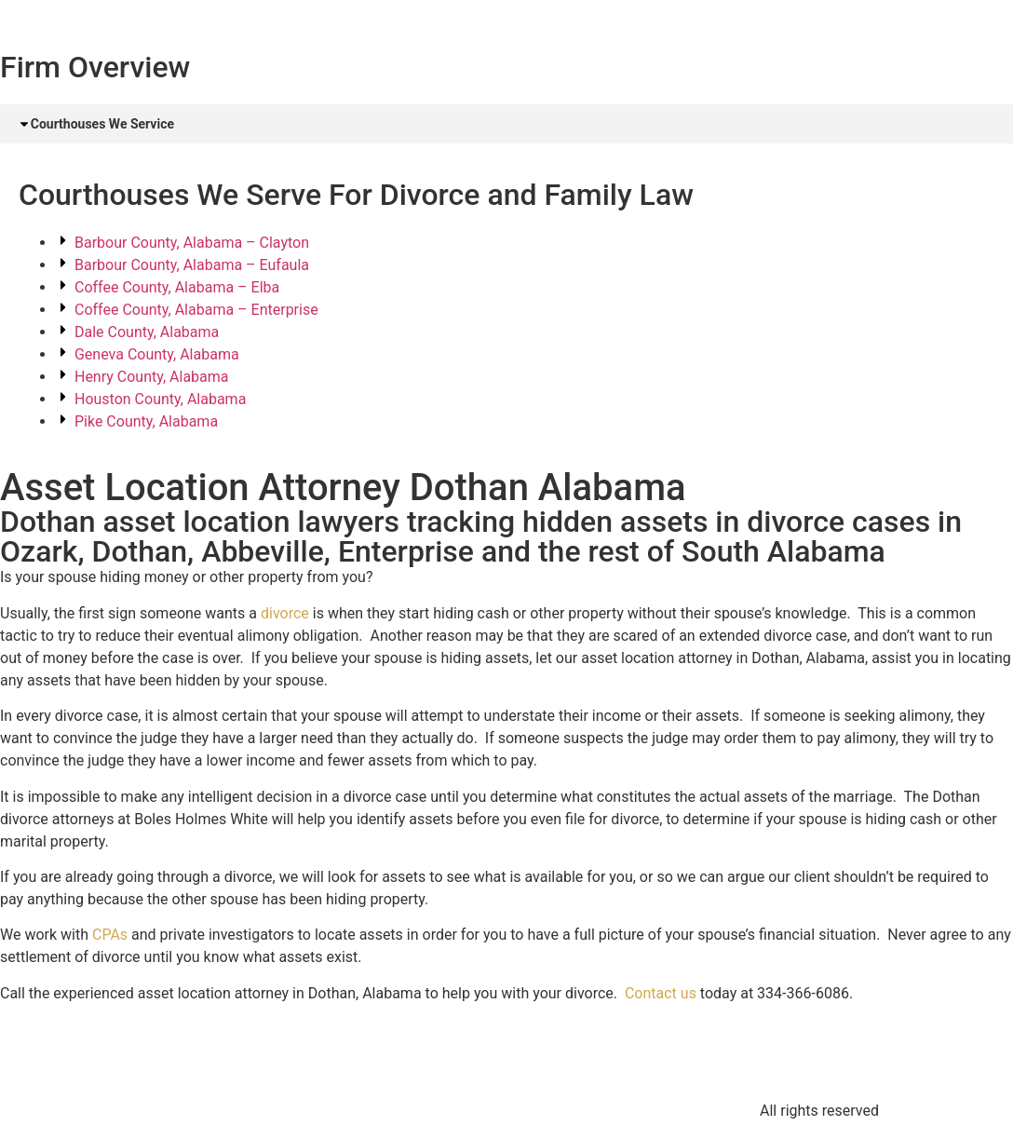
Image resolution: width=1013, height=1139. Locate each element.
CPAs (110, 936)
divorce (285, 614)
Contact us (660, 994)
